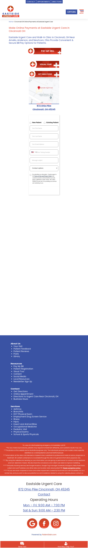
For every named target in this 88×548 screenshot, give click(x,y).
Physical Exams (21, 431)
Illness (16, 419)
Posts (16, 353)
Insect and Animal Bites (25, 424)
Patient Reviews (21, 351)
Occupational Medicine (25, 426)
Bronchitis (18, 411)
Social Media (20, 376)
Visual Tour (19, 371)
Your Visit (18, 346)
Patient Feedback (22, 348)
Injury (16, 421)
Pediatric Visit (20, 429)
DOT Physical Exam (23, 414)
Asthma (17, 409)
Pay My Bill (19, 366)
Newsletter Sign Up (23, 381)
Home (11, 22)
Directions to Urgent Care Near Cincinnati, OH (36, 396)
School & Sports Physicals (26, 434)
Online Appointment (23, 394)
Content (18, 374)
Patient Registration (23, 368)
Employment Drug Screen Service (30, 416)
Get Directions (21, 391)
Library (17, 356)
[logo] (10, 11)
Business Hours (21, 399)
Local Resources (21, 379)
